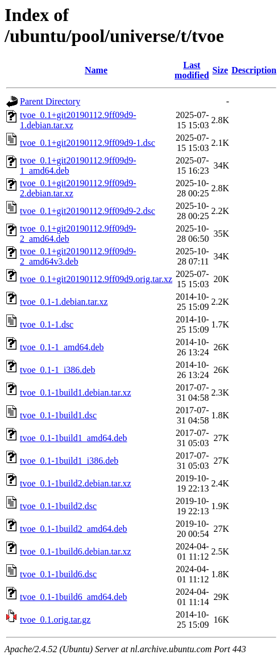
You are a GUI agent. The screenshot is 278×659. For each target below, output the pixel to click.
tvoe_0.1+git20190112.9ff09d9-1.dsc (87, 143)
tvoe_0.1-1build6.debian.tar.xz (75, 551)
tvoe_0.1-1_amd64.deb (62, 347)
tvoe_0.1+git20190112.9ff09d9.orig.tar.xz (96, 279)
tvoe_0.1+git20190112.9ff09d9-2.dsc (87, 211)
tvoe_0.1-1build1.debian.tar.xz (75, 392)
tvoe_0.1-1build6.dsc (58, 574)
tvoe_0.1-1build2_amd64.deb (73, 529)
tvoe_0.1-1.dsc (46, 324)
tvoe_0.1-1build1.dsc (58, 415)
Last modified (192, 70)
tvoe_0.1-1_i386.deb (57, 370)
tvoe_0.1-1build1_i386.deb (69, 460)
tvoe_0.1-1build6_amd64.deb (73, 597)
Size (221, 70)
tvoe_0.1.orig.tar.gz (55, 619)
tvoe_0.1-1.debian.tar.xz (64, 302)
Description (253, 70)
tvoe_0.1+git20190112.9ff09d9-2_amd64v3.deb (78, 256)
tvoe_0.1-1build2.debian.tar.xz (75, 483)
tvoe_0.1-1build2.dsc (58, 506)
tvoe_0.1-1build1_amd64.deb (73, 438)
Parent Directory (50, 101)
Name (96, 70)
